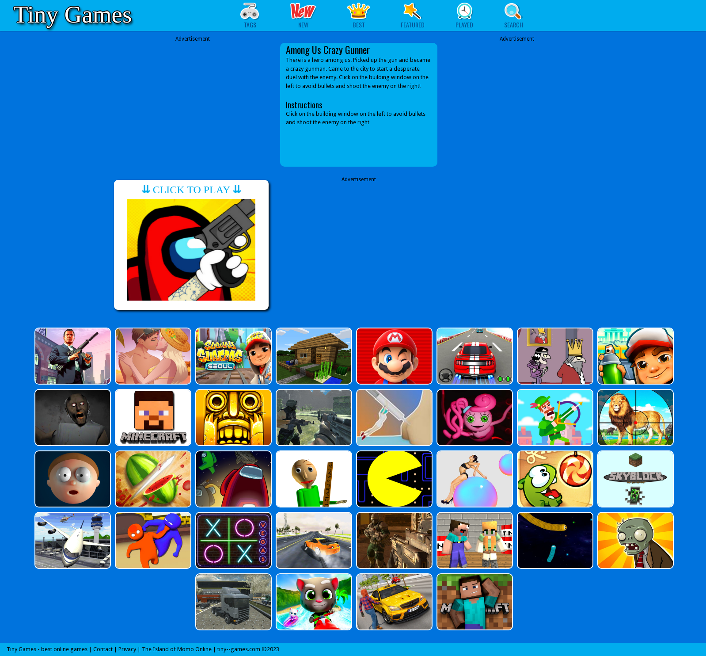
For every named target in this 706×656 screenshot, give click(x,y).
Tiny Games (72, 14)
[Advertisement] (192, 105)
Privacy (127, 649)
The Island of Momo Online (177, 649)
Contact (103, 649)
